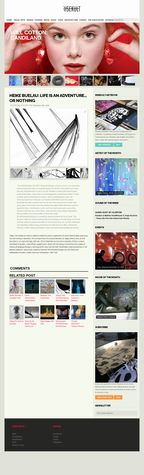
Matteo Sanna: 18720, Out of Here (116, 177)
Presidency (17, 460)
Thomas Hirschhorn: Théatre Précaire (77, 323)
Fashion (14, 105)
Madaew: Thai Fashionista (45, 296)
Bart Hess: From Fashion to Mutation (77, 297)
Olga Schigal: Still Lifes (47, 322)
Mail (14, 457)
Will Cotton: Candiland (72, 48)
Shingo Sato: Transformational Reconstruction (62, 297)
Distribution (17, 463)
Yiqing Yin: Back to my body (16, 322)
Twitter (56, 460)
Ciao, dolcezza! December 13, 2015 (116, 274)
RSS (14, 466)
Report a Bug (18, 469)
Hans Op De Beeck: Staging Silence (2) (30, 323)
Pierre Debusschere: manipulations (30, 297)
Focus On (26, 105)
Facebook (57, 457)
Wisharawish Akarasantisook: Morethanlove (62, 323)
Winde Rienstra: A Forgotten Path (16, 296)
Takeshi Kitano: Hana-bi (116, 324)
